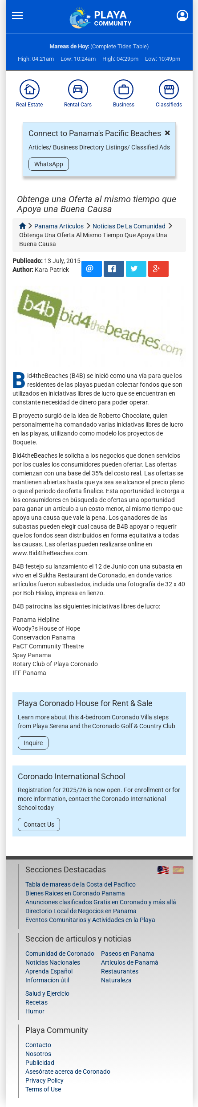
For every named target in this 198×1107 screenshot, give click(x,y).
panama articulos (59, 226)
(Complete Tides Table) (119, 46)
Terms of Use (43, 1089)
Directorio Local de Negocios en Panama (81, 911)
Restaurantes (119, 971)
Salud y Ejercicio (47, 993)
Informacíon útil (47, 980)
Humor (34, 1011)
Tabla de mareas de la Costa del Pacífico (80, 884)
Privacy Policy (44, 1080)
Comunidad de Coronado (59, 953)
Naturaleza (116, 980)
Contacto (38, 1044)
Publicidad (39, 1062)
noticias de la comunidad (129, 226)
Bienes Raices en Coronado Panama (75, 893)
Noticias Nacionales (52, 962)
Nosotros (38, 1053)
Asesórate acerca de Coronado (67, 1071)
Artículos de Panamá (129, 962)
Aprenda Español (49, 971)
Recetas (36, 1002)
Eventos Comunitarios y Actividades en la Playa (90, 919)
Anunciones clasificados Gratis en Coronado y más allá (100, 902)
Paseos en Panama (127, 953)
